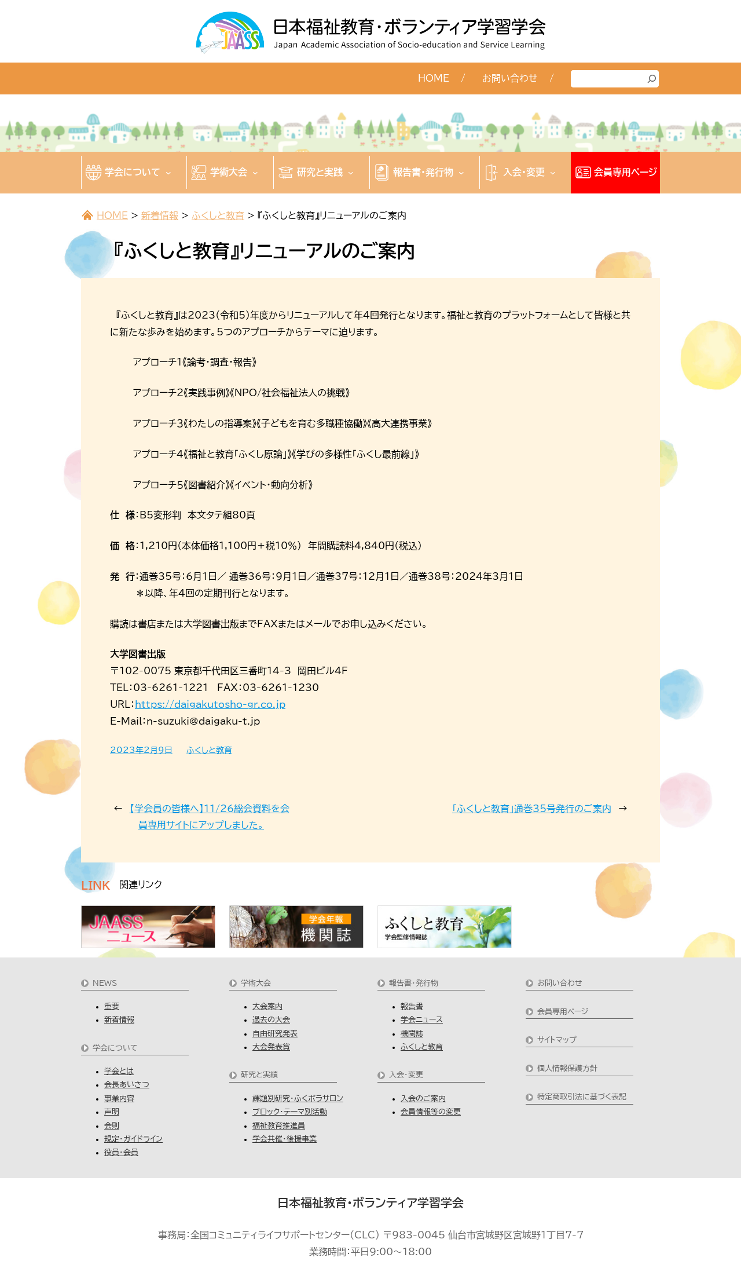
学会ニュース (422, 1020)
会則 (111, 1126)
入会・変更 (406, 1075)
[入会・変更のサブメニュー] (553, 173)
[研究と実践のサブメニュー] (351, 173)
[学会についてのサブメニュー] (168, 173)
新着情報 (159, 215)
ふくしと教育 (218, 215)
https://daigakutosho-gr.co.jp (210, 704)
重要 (111, 1006)
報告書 (412, 1006)
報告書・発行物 (413, 983)
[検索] (652, 78)
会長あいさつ (126, 1084)
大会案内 (267, 1006)
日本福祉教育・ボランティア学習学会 (370, 1202)
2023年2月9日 (141, 750)
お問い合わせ (559, 983)
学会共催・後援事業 (284, 1139)
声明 (111, 1112)
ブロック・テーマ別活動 (289, 1112)
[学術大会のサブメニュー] (255, 173)
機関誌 (412, 1033)
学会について (115, 1048)
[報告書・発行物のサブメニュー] (461, 173)
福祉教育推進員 (278, 1126)
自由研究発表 (275, 1033)
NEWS (105, 983)
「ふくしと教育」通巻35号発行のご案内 (531, 808)
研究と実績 (259, 1075)
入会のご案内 (423, 1098)
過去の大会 (271, 1020)
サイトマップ (557, 1040)
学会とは (119, 1071)
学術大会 (256, 983)
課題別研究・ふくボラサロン (297, 1098)
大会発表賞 (271, 1047)
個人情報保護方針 (567, 1068)
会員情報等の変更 (431, 1112)
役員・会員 (121, 1152)
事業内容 (119, 1098)
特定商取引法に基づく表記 (581, 1097)
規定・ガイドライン (133, 1139)
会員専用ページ (562, 1011)
